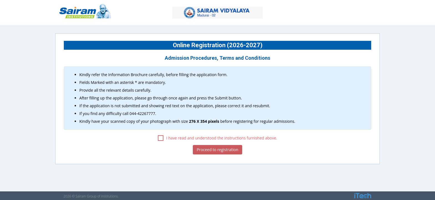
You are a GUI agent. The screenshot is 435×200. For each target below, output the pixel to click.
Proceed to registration (217, 149)
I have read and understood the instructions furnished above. (217, 138)
